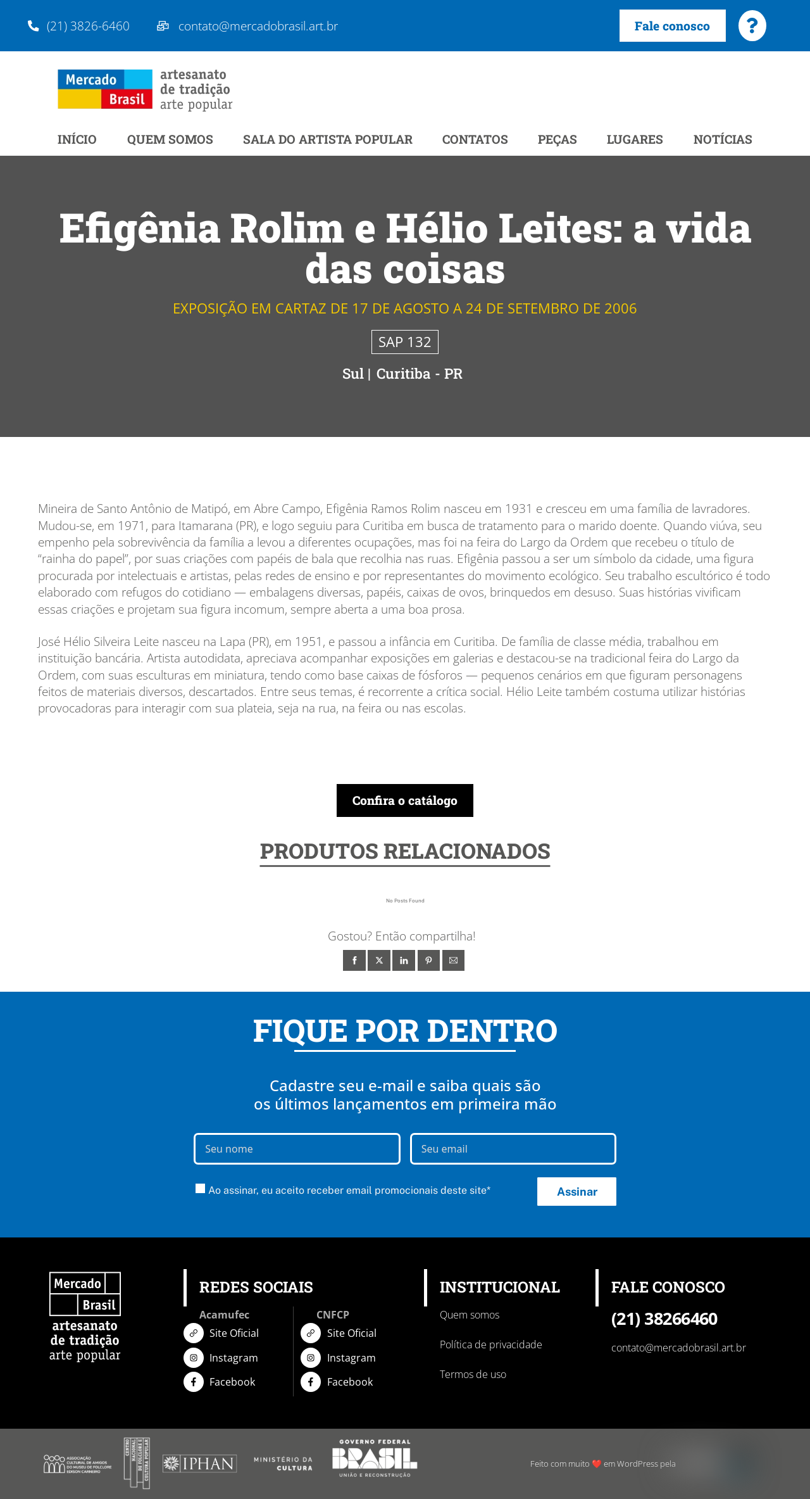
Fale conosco (672, 26)
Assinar (577, 1191)
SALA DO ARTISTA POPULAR (328, 140)
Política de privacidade (491, 1345)
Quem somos (469, 1315)
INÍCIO (77, 140)
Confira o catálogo (405, 801)
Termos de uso (473, 1375)
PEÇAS (557, 140)
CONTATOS (475, 140)
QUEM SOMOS (170, 140)
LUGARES (635, 140)
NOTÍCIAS (723, 140)
